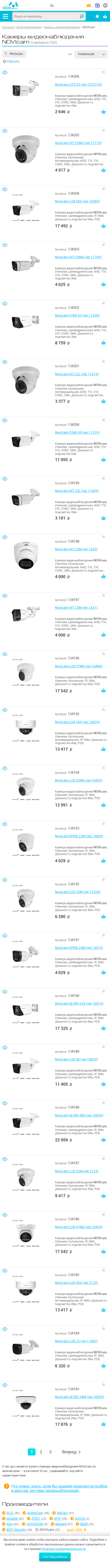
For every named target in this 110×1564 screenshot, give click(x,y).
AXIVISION (35, 1524)
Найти (82, 16)
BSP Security (16, 1530)
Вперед (69, 1451)
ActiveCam (35, 1513)
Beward (60, 1524)
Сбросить (13, 61)
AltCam (62, 1513)
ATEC (36, 1518)
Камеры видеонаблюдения (62, 27)
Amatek (12, 1518)
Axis (9, 1524)
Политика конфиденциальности (63, 1549)
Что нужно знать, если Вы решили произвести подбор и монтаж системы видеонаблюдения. (59, 1488)
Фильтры (16, 54)
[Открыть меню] (5, 16)
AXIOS (80, 1518)
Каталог (8, 27)
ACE (9, 1513)
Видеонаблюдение (29, 27)
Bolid (83, 1524)
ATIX (57, 1518)
